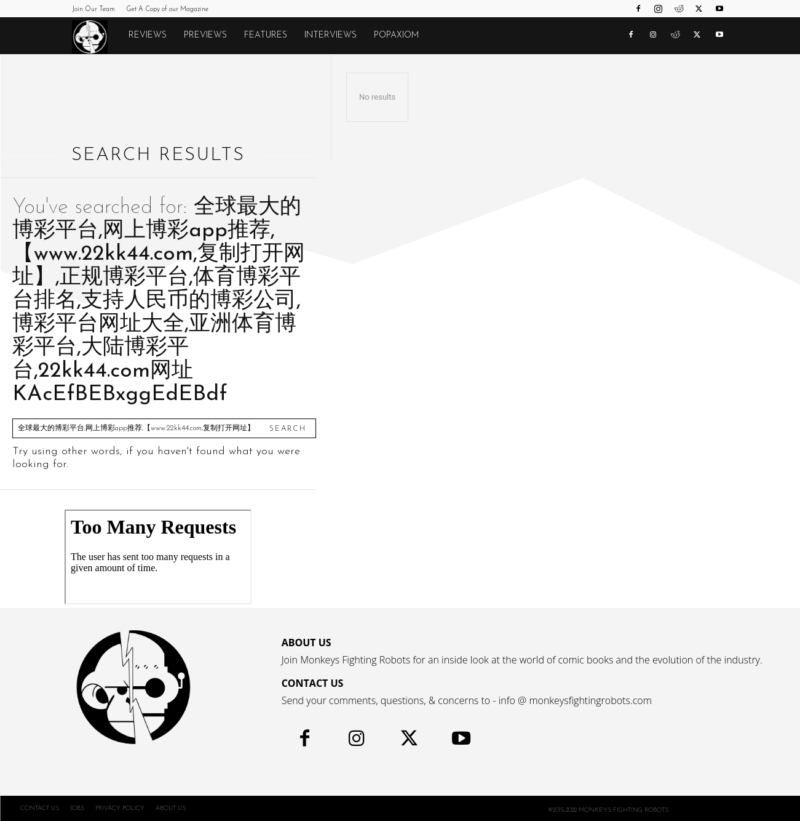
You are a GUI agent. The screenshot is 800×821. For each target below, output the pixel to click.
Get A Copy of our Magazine (167, 9)
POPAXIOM (396, 35)
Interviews (330, 35)
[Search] (287, 428)
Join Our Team (93, 9)
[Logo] (96, 36)
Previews (205, 35)
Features (265, 35)
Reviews (148, 35)
